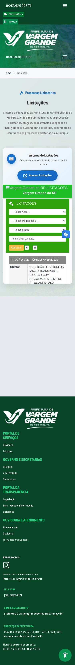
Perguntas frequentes (15, 539)
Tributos (7, 451)
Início (8, 73)
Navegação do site (18, 6)
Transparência (13, 14)
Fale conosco (10, 527)
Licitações (8, 511)
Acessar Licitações (37, 175)
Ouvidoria (8, 445)
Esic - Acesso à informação (18, 505)
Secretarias (9, 479)
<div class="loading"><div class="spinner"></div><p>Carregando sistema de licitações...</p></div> (37, 234)
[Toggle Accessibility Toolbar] (65, 655)
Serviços (10, 21)
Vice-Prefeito (10, 473)
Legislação (9, 499)
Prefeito (7, 467)
